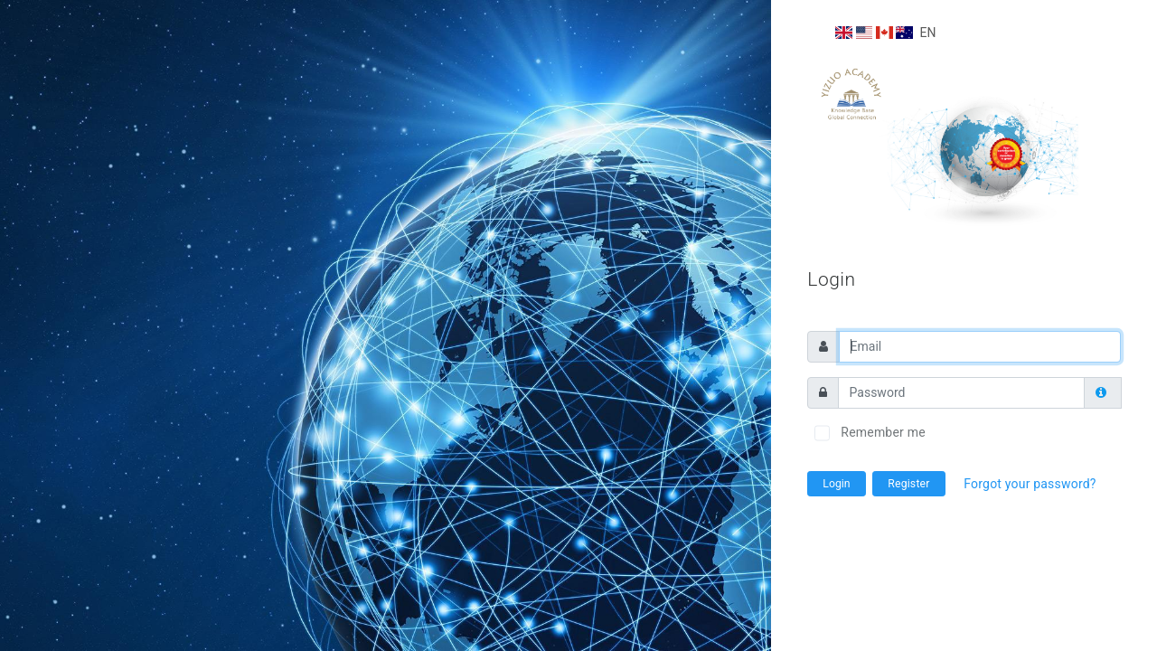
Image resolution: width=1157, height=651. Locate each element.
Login (836, 483)
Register (908, 483)
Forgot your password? (1030, 483)
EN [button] (885, 32)
